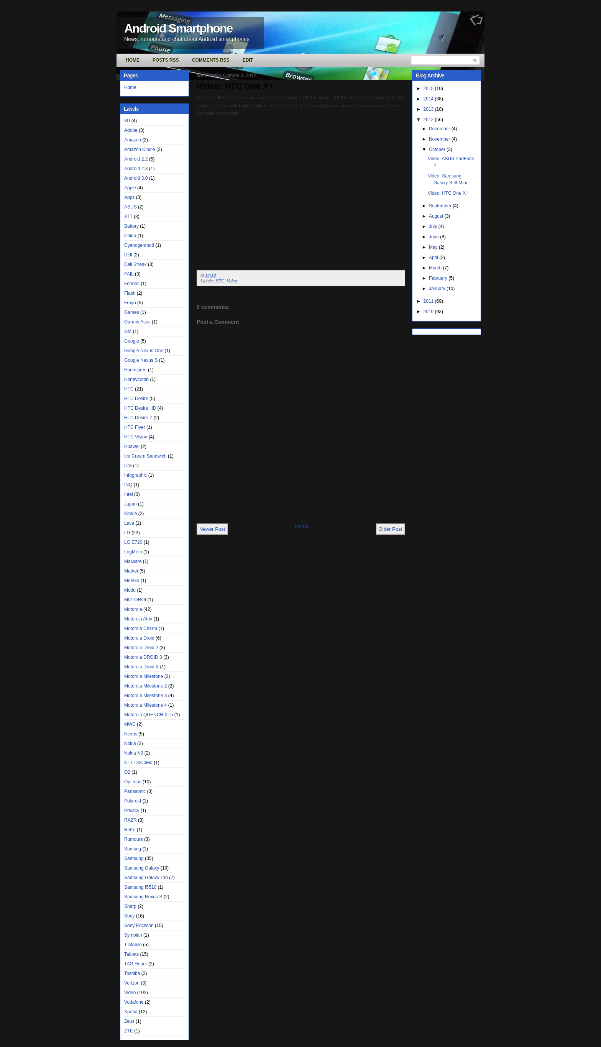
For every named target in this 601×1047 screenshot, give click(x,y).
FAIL (129, 274)
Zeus (129, 1021)
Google (131, 341)
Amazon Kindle (139, 149)
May (434, 247)
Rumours (133, 839)
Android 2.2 (136, 159)
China (130, 235)
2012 (429, 119)
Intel (128, 494)
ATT (128, 216)
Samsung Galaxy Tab (146, 877)
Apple (130, 187)
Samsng (132, 849)
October (438, 149)
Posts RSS (166, 60)
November (440, 139)
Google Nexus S (141, 360)
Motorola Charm (140, 628)
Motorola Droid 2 (141, 647)
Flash (129, 293)
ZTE (128, 1031)
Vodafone (134, 1002)
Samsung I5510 (140, 887)
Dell (128, 255)
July (433, 226)
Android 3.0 (136, 178)
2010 (429, 311)
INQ (128, 484)
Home (133, 60)
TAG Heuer (135, 964)
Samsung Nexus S (143, 896)
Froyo (130, 302)
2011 (429, 301)
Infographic (135, 475)
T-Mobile (133, 944)
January (438, 288)
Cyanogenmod (139, 245)
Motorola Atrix (138, 619)
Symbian (133, 935)
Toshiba (132, 973)
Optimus (132, 781)
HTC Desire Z (138, 417)
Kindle (130, 513)
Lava (129, 523)
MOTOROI (135, 599)
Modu (130, 590)
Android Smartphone (178, 28)
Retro (129, 829)
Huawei (132, 446)
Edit (248, 60)
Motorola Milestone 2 (145, 686)
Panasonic (135, 791)
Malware (132, 561)
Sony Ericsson (139, 925)
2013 (429, 109)
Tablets (131, 954)
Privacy (131, 810)
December (440, 128)
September (441, 205)
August (437, 216)
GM (127, 331)
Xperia (131, 1011)
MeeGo (131, 580)
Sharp (130, 906)
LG (127, 532)
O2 (127, 772)
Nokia (130, 743)
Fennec (132, 283)
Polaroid (132, 801)
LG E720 (133, 542)
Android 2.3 (136, 168)
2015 (429, 88)
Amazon (132, 140)
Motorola (133, 609)
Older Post (390, 529)
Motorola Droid (139, 638)
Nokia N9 (133, 753)
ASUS (130, 207)
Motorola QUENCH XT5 (148, 714)
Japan (130, 504)
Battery (131, 226)
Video (130, 992)
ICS (128, 465)
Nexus (130, 734)
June (434, 237)
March (436, 268)
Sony (129, 916)
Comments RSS (211, 60)
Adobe (131, 130)
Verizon (132, 983)
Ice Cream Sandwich (145, 456)
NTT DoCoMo (138, 762)
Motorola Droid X (141, 667)
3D (127, 120)
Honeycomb (136, 379)
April (434, 257)
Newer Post (212, 529)
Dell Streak (135, 264)
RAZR (130, 820)
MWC (130, 724)
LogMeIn (133, 552)
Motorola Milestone (143, 676)
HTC (129, 389)
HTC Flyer (134, 427)
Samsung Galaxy (141, 868)
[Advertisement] (286, 505)
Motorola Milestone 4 (145, 705)
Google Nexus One (143, 350)
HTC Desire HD (140, 408)
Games (131, 312)
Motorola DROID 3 (143, 657)
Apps (129, 197)
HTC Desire (136, 398)
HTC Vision (135, 437)
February (438, 278)
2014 (429, 99)
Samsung (134, 858)
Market (131, 571)
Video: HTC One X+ (235, 86)
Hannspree (135, 370)
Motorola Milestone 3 (145, 695)
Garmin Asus (137, 322)
